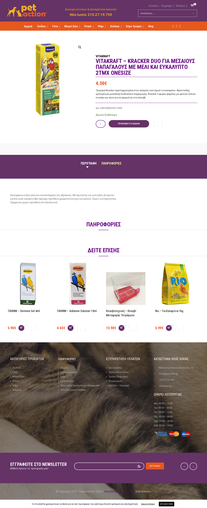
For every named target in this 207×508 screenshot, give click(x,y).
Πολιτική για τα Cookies (72, 389)
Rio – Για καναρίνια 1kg (170, 311)
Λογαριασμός (115, 381)
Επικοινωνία (67, 381)
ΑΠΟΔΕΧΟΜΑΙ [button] (166, 504)
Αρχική (64, 367)
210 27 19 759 (166, 379)
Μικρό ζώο (18, 376)
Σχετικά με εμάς (68, 372)
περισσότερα (148, 504)
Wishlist (180, 5)
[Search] (193, 13)
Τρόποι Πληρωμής (118, 376)
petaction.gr (165, 385)
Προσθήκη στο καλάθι (129, 123)
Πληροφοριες (111, 163)
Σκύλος (16, 367)
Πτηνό (16, 381)
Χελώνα (17, 389)
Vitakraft (106, 55)
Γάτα (15, 372)
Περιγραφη (89, 163)
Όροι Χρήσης (115, 367)
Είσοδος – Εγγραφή (160, 5)
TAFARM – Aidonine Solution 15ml (79, 311)
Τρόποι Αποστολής (118, 372)
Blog (62, 376)
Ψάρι (15, 385)
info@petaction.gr (168, 373)
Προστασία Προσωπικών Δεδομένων (79, 385)
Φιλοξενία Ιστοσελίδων (119, 491)
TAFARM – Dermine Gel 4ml (25, 311)
